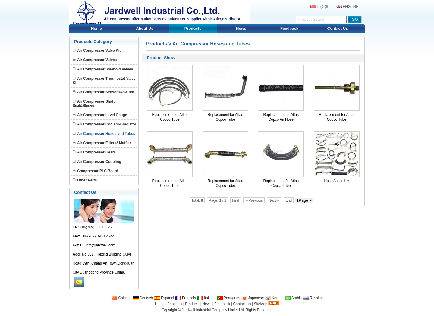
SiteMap (260, 304)
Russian (313, 298)
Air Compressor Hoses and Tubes (211, 43)
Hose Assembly (336, 181)
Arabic (293, 298)
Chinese (121, 298)
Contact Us (337, 28)
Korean (274, 298)
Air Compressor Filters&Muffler (102, 143)
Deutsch (143, 298)
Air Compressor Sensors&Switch (103, 92)
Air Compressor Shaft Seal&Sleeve (94, 103)
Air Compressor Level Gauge (100, 115)
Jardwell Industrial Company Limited (211, 310)
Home (96, 28)
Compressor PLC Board (95, 171)
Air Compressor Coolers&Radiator (104, 124)
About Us (144, 28)
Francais (185, 298)
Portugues (228, 298)
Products (192, 28)
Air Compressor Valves (95, 60)
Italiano (206, 298)
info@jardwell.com (100, 245)
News (241, 28)
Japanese (252, 298)
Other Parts (85, 180)
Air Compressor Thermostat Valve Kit (104, 80)
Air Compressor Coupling (97, 162)
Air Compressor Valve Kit (97, 50)
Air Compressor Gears (94, 152)
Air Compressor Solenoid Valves (103, 69)
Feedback (289, 28)
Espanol (164, 298)
